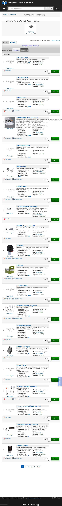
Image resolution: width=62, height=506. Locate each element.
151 (29, 377)
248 (29, 414)
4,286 (29, 157)
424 (29, 213)
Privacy (19, 498)
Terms (25, 498)
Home (5, 15)
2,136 (29, 196)
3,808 (29, 106)
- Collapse (16, 50)
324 (29, 456)
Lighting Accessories (31, 29)
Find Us (14, 498)
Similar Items (39, 63)
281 (29, 337)
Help (9, 498)
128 (29, 255)
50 (28, 436)
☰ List (5, 42)
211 (29, 353)
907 (29, 63)
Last (38, 467)
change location (55, 40)
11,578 (19, 177)
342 (29, 236)
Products (13, 15)
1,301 (29, 296)
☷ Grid (12, 42)
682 (29, 396)
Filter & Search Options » (31, 46)
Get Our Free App (31, 504)
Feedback (60, 382)
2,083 (29, 84)
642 (29, 316)
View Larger (10, 68)
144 (29, 275)
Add (54, 71)
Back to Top (56, 498)
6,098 (29, 135)
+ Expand (24, 50)
